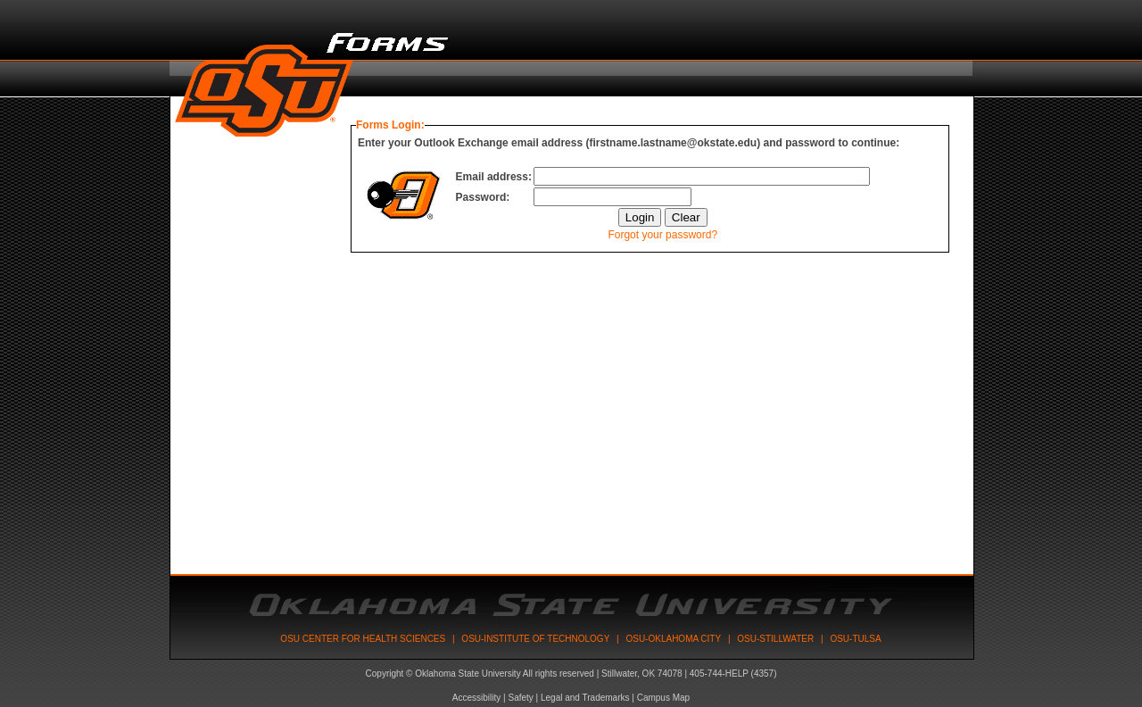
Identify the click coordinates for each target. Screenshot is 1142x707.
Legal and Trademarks (585, 698)
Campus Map (663, 698)
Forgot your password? (662, 235)
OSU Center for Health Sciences (362, 639)
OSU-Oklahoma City (673, 639)
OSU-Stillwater (775, 639)
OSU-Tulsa (855, 639)
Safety (520, 698)
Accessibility (476, 698)
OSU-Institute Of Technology (535, 639)
